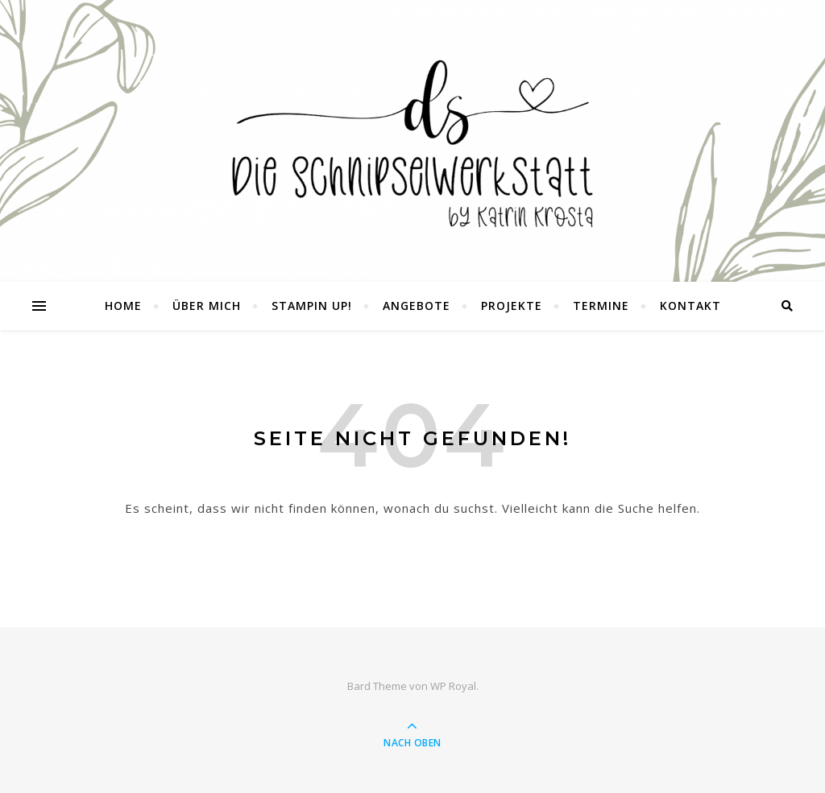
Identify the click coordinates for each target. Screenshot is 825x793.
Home (123, 305)
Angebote (416, 305)
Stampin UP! (312, 305)
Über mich (206, 305)
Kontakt (690, 305)
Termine (601, 305)
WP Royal (453, 686)
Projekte (511, 305)
